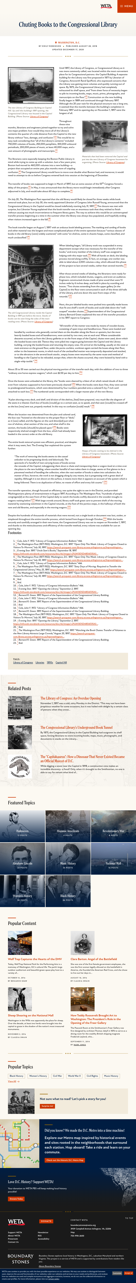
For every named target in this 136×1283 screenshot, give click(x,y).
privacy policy (53, 1279)
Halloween (22, 831)
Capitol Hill (61, 662)
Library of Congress (39, 117)
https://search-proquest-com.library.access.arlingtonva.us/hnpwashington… (85, 547)
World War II (74, 1076)
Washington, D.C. (69, 42)
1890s (50, 662)
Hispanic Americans (68, 831)
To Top (129, 1220)
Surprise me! (48, 1106)
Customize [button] (117, 1273)
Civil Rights (92, 1076)
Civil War (57, 1076)
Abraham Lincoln (22, 863)
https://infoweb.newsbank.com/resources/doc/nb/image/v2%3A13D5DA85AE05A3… (55, 554)
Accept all (128, 1273)
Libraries (40, 662)
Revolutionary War (113, 831)
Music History (68, 863)
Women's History (22, 896)
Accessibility (43, 1241)
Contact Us (13, 1244)
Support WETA (15, 1235)
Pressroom (13, 1241)
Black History (68, 896)
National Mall (113, 863)
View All (12, 1081)
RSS (40, 1238)
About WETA (14, 1238)
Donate (47, 1223)
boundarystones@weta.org (83, 1227)
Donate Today (18, 1200)
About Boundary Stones (50, 1268)
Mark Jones (80, 1045)
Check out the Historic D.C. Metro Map (67, 1161)
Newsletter (43, 1235)
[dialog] (68, 1276)
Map (73, 1234)
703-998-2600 (77, 1238)
